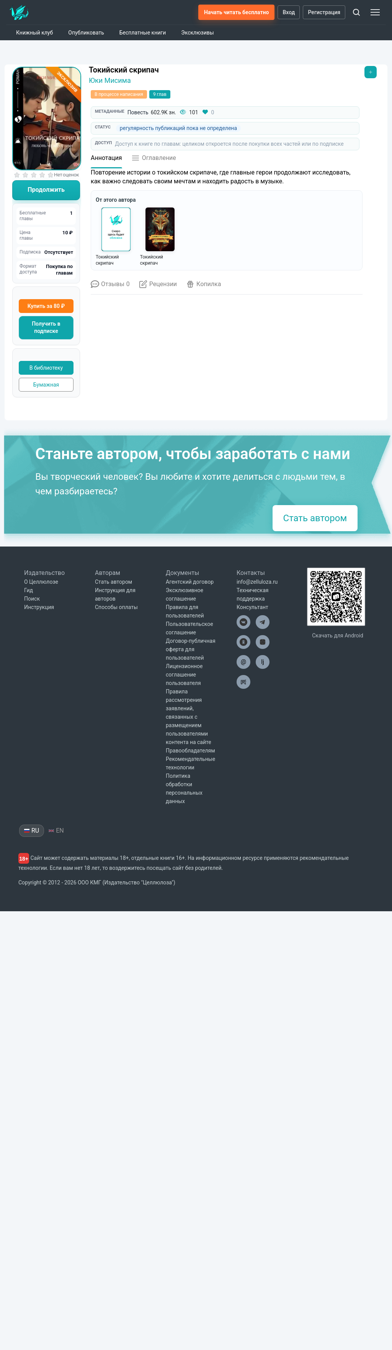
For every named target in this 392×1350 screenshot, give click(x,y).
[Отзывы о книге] (110, 286)
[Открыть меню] (370, 72)
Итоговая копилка (119, 472)
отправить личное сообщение (256, 757)
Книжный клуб (34, 33)
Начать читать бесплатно (236, 12)
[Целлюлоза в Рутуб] (243, 1121)
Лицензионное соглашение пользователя (184, 1113)
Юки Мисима (110, 80)
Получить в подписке (46, 327)
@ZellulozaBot (189, 838)
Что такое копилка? (262, 353)
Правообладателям (190, 1189)
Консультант (252, 1046)
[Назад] (90, 640)
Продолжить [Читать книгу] (46, 189)
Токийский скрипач (124, 69)
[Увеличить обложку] (46, 118)
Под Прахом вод (121, 668)
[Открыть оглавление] (153, 160)
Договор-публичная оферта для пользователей (191, 1088)
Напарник (296, 668)
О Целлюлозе (41, 1020)
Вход (289, 12)
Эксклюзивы (197, 33)
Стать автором (315, 957)
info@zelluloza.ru (257, 1020)
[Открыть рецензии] (158, 286)
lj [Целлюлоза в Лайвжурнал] (262, 1100)
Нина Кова (121, 676)
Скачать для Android (337, 1074)
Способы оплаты (116, 1046)
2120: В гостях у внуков (179, 671)
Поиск (32, 1037)
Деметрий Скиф (237, 683)
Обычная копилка (119, 427)
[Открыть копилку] (203, 286)
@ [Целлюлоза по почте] (243, 1100)
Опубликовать (86, 33)
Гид (28, 1029)
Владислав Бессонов (296, 676)
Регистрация (324, 12)
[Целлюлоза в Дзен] (263, 1081)
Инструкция (39, 1046)
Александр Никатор (179, 683)
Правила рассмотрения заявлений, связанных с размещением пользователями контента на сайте (188, 1155)
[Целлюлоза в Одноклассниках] (243, 1081)
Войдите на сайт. (243, 512)
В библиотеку (46, 368)
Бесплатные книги (142, 33)
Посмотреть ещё (120, 703)
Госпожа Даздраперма (237, 671)
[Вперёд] (362, 640)
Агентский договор (190, 1020)
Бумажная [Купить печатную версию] (46, 385)
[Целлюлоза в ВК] (243, 1061)
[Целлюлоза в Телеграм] (263, 1061)
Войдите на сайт (175, 533)
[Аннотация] (106, 160)
